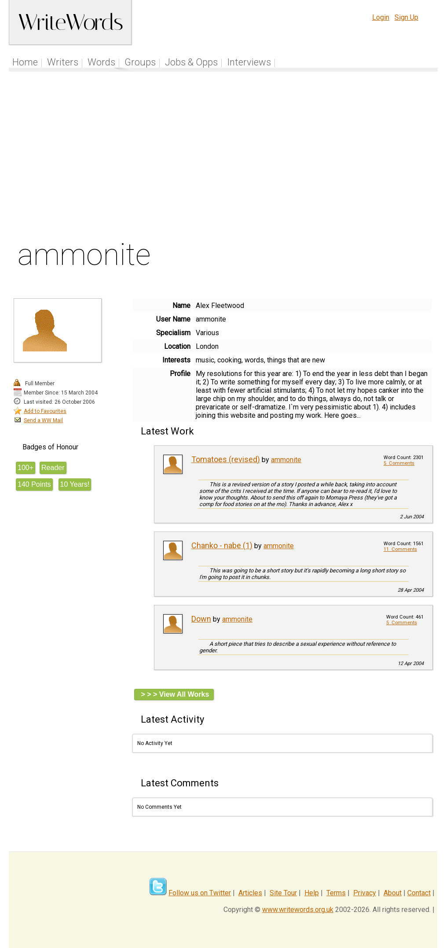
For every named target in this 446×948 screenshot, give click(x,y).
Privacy (364, 893)
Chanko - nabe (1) (221, 545)
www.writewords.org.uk (297, 909)
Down (201, 618)
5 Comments (399, 463)
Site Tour (283, 893)
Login (380, 17)
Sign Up (406, 17)
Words (101, 62)
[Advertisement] (223, 157)
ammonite (286, 460)
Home (25, 62)
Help (311, 893)
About (393, 893)
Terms (336, 893)
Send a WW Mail (43, 420)
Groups (140, 62)
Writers (62, 62)
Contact (419, 893)
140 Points (34, 484)
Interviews (249, 62)
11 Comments (400, 549)
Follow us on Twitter (199, 893)
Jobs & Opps (191, 62)
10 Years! (75, 484)
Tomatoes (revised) (225, 459)
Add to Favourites (45, 411)
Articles (250, 893)
